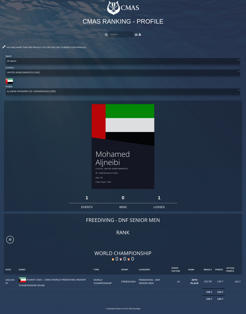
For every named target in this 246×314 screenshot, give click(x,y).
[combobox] (123, 62)
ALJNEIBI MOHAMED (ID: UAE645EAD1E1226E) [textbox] (31, 91)
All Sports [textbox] (11, 61)
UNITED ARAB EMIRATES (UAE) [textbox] (23, 72)
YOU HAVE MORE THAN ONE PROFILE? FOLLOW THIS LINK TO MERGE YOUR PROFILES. (44, 47)
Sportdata (136, 309)
